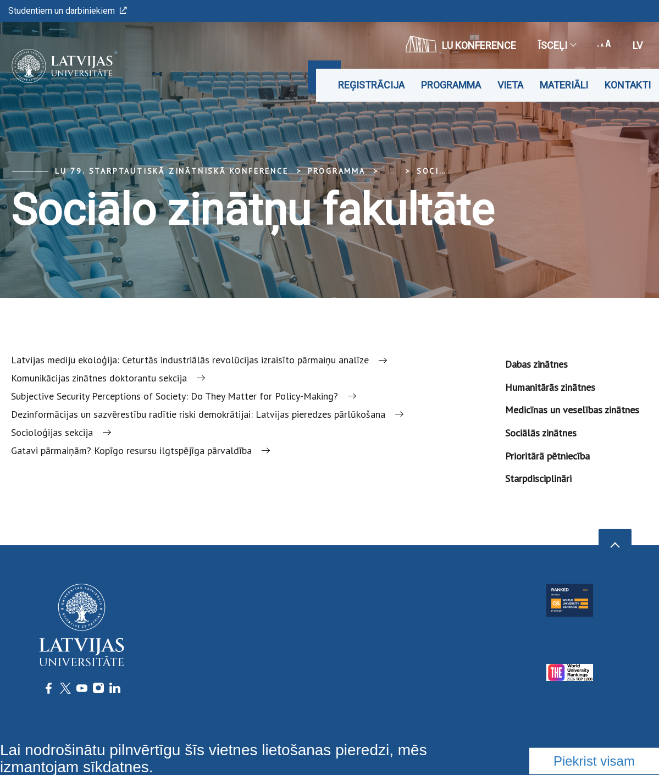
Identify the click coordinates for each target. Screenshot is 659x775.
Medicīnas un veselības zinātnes (572, 409)
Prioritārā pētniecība (547, 456)
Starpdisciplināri (538, 478)
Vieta (510, 85)
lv (638, 45)
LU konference (461, 44)
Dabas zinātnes (536, 364)
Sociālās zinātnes (541, 433)
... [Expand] (391, 171)
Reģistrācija (371, 85)
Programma (451, 85)
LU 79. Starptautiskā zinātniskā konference (172, 171)
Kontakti (628, 85)
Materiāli (564, 85)
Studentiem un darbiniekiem (67, 10)
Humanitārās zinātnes (550, 387)
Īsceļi (556, 45)
